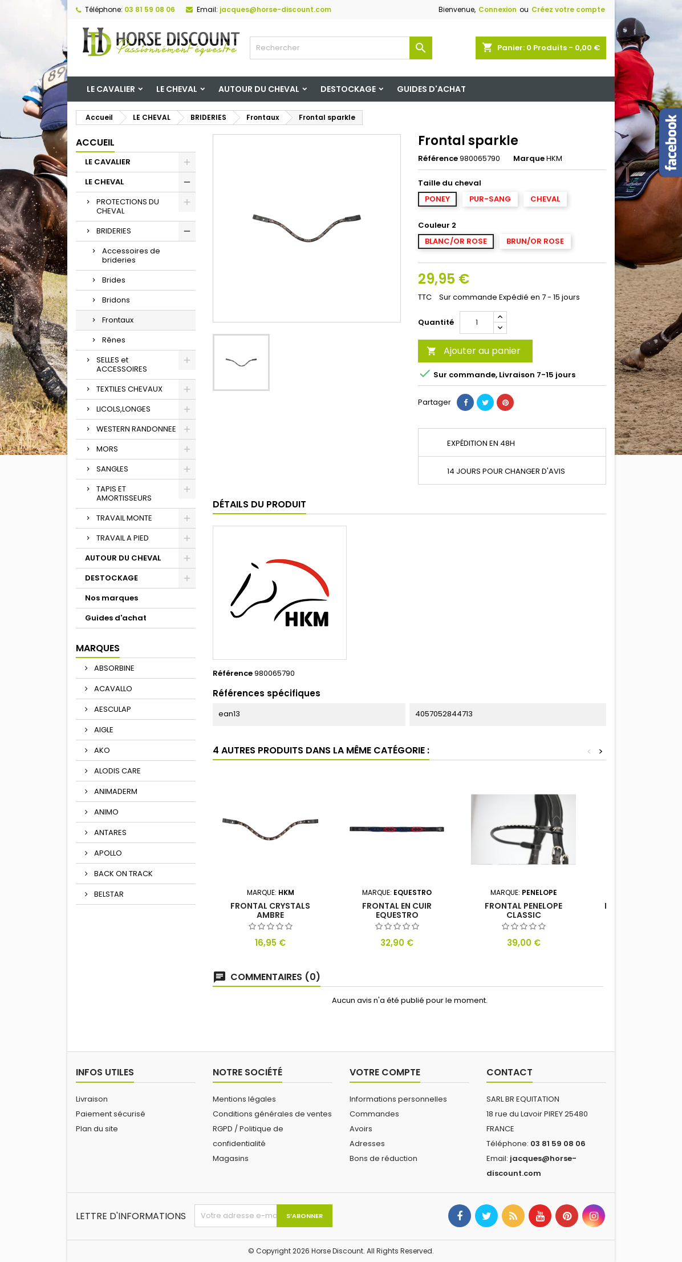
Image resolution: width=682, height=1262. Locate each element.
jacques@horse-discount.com (275, 9)
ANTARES (109, 832)
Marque (529, 159)
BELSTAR (108, 894)
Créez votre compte (568, 9)
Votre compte (385, 1072)
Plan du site (97, 1128)
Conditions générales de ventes (272, 1113)
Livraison (92, 1099)
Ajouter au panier (474, 350)
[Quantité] (477, 322)
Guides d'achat (431, 89)
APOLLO (107, 853)
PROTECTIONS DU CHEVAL (127, 206)
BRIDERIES (113, 230)
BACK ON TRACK (122, 873)
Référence (438, 159)
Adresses (367, 1143)
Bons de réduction (383, 1158)
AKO (101, 750)
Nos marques (111, 597)
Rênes (113, 339)
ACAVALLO (112, 688)
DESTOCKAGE (348, 89)
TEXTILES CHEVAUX (129, 389)
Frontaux (117, 320)
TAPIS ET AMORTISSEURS (124, 493)
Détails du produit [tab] (259, 504)
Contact (509, 1072)
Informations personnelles (398, 1099)
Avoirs (361, 1128)
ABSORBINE (113, 668)
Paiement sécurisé (110, 1113)
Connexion (497, 9)
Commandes (374, 1113)
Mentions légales (244, 1099)
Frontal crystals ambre (270, 910)
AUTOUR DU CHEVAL (258, 89)
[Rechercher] (341, 48)
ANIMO (105, 812)
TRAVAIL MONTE (124, 518)
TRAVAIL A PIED (122, 538)
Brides (113, 280)
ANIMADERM (114, 791)
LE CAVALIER (111, 89)
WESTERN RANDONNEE (136, 429)
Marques (98, 648)
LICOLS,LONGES (123, 409)
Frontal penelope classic (523, 910)
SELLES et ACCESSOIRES (121, 364)
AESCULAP (111, 709)
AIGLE (102, 729)
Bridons (116, 300)
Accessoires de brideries (131, 255)
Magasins (231, 1158)
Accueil (95, 142)
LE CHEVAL (176, 89)
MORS (107, 448)
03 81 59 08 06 (149, 9)
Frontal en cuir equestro (397, 910)
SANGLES (112, 468)
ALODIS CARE (116, 770)
